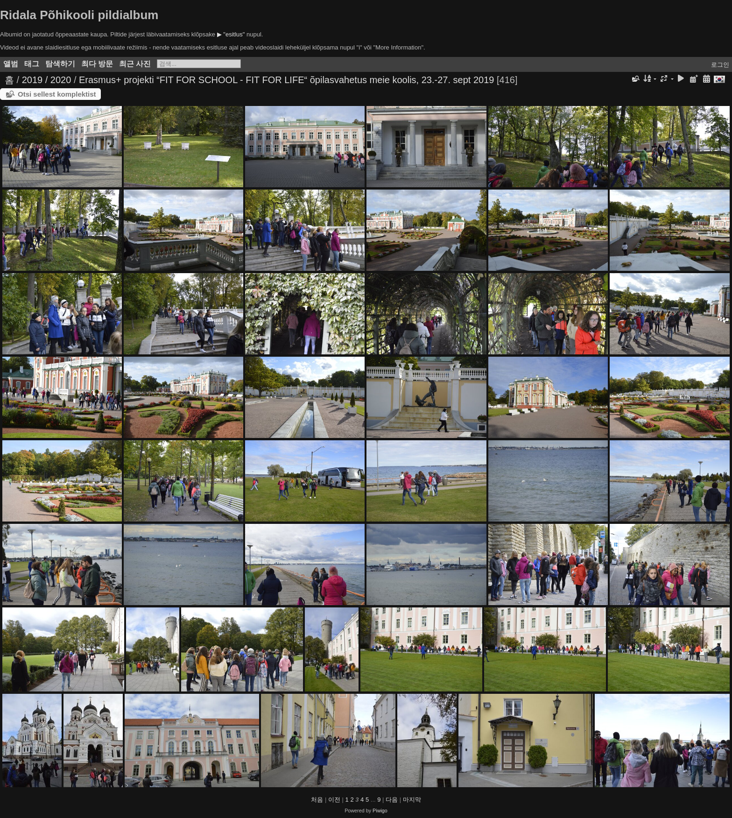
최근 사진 (135, 64)
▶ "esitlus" (231, 34)
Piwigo (380, 810)
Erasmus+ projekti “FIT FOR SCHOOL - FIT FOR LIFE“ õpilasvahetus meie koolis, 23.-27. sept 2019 (286, 80)
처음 (317, 799)
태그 (31, 64)
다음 (392, 799)
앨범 (10, 64)
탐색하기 (60, 64)
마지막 (412, 799)
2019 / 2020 (46, 80)
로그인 (720, 64)
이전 (334, 799)
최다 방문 (97, 64)
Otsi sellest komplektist (57, 94)
